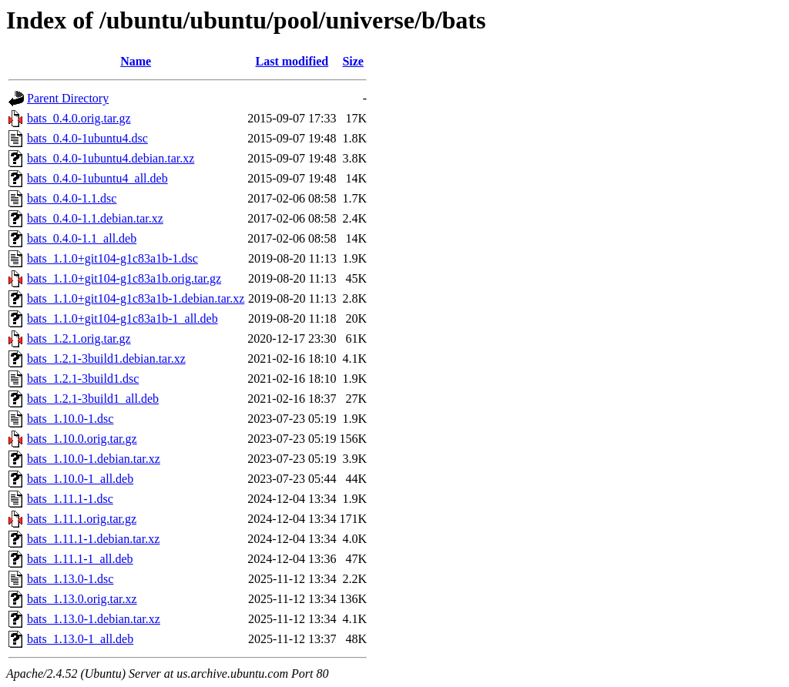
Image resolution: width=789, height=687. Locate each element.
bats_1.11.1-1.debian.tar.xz (93, 538)
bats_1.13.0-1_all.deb (80, 638)
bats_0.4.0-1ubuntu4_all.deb (97, 178)
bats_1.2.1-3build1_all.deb (93, 398)
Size (353, 61)
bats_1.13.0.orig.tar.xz (82, 598)
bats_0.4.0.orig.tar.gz (79, 118)
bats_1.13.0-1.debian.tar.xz (93, 618)
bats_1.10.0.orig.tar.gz (82, 438)
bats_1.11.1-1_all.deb (80, 558)
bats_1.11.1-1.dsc (70, 498)
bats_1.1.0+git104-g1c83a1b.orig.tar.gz (124, 278)
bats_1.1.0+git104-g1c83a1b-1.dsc (112, 258)
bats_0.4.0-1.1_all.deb (81, 238)
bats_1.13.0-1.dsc (70, 578)
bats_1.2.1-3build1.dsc (83, 378)
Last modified (292, 61)
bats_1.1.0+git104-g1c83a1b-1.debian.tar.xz (135, 298)
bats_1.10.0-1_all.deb (80, 478)
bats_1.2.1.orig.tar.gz (79, 338)
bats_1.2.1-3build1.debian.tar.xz (106, 358)
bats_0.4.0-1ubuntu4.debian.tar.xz (110, 158)
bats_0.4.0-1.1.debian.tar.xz (95, 218)
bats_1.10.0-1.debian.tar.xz (93, 458)
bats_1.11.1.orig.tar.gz (81, 518)
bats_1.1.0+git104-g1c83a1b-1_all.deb (122, 318)
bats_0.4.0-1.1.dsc (71, 198)
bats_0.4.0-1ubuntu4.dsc (87, 138)
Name (135, 61)
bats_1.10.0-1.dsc (70, 418)
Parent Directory (68, 98)
